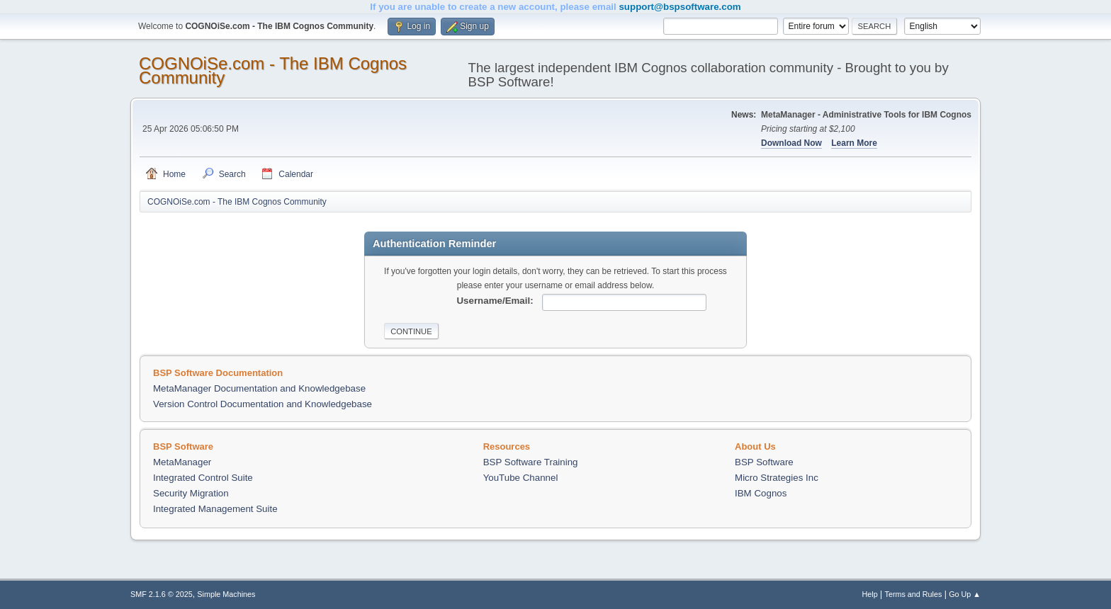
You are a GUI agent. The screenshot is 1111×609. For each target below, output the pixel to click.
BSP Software (764, 462)
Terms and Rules (913, 594)
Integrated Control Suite (203, 477)
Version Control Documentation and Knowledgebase (262, 404)
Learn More (854, 143)
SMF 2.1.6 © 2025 (161, 594)
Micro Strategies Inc (776, 477)
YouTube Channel (520, 477)
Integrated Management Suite (215, 508)
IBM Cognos (760, 493)
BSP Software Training (530, 462)
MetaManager (182, 462)
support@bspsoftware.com (679, 6)
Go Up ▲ (965, 594)
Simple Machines (226, 594)
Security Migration (191, 493)
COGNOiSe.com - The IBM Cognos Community (273, 70)
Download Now (791, 143)
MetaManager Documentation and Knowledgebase (259, 388)
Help (870, 594)
